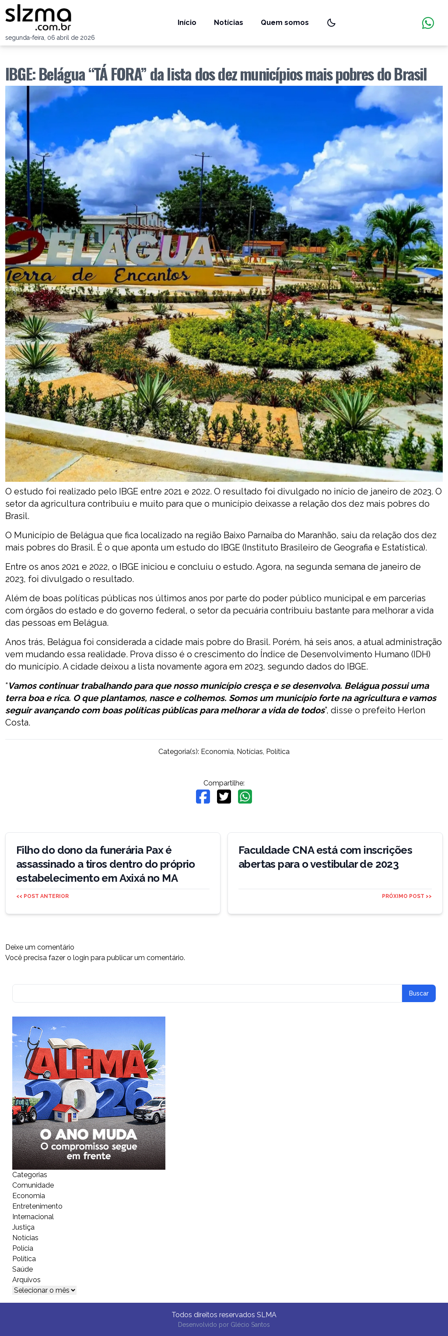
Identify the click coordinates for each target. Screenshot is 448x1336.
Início (187, 22)
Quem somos (285, 22)
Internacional (33, 1217)
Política (278, 751)
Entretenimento (37, 1206)
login (81, 958)
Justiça (23, 1227)
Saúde (22, 1269)
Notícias (228, 22)
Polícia (22, 1248)
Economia (217, 751)
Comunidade (33, 1185)
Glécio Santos (250, 1324)
